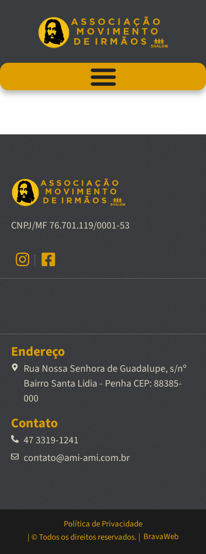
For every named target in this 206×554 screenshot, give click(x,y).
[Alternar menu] (103, 76)
